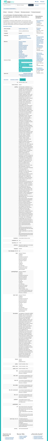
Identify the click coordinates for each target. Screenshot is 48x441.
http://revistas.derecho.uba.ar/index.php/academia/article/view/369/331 (25, 61)
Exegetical (21, 51)
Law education (21, 53)
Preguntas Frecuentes (38, 437)
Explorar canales (22, 437)
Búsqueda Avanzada (9, 438)
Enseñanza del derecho (23, 45)
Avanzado (37, 5)
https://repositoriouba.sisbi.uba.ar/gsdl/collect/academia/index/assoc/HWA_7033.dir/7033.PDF (26, 70)
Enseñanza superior (23, 49)
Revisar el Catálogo (23, 436)
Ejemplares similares (14, 79)
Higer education (22, 57)
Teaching (20, 52)
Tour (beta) (21, 438)
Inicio (37, 1)
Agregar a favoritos (26, 12)
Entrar (42, 1)
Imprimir (11, 12)
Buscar (31, 5)
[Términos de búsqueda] (9, 5)
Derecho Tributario (22, 41)
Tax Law (20, 50)
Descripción (6, 79)
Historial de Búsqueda (9, 437)
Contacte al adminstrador (38, 438)
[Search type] (22, 5)
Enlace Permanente (36, 12)
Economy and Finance (23, 55)
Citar (6, 12)
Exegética (21, 42)
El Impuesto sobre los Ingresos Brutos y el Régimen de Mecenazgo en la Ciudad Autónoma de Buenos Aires (40, 57)
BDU (5, 2)
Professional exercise (23, 56)
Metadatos (23, 79)
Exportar (17, 12)
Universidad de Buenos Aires (27, 75)
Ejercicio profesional (23, 47)
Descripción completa (7, 26)
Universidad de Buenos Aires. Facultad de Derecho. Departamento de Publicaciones (25, 37)
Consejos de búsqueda (38, 436)
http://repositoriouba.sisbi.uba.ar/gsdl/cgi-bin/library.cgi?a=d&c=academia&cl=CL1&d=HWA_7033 (26, 65)
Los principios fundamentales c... (10, 8)
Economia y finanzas (23, 46)
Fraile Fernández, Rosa (23, 28)
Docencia (20, 44)
